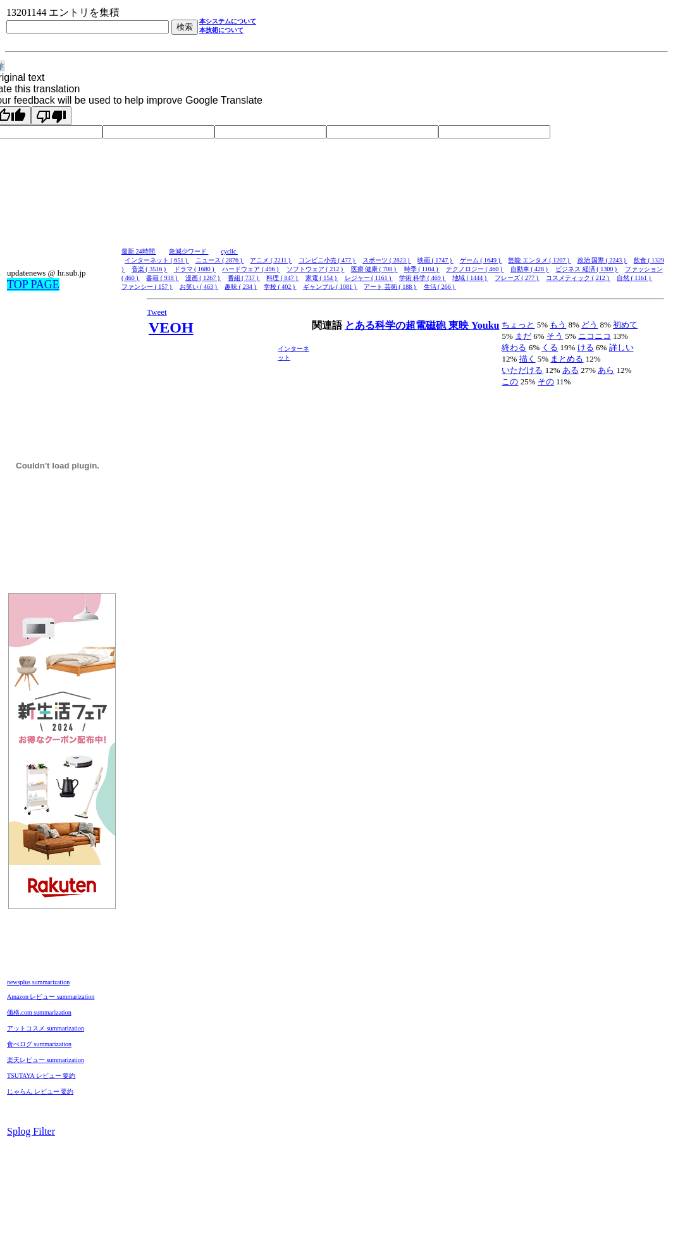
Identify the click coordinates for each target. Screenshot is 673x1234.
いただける (522, 370)
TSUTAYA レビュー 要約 (41, 1075)
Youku (485, 325)
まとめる (566, 358)
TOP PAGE (33, 284)
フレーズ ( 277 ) (517, 277)
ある (570, 370)
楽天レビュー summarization (45, 1059)
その (546, 381)
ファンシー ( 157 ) (147, 286)
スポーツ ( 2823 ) (386, 260)
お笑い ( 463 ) (199, 286)
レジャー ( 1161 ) (369, 277)
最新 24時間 (138, 251)
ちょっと (518, 324)
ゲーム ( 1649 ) (481, 260)
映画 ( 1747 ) (435, 260)
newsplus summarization (38, 982)
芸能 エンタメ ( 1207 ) (539, 260)
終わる (514, 347)
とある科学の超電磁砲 (396, 325)
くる (549, 347)
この (510, 381)
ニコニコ (594, 336)
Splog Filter (31, 1131)
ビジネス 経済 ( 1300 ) (586, 269)
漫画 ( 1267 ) (203, 277)
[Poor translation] (51, 115)
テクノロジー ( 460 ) (475, 269)
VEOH (171, 327)
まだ (523, 336)
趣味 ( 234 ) (241, 286)
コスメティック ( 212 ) (578, 277)
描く (527, 358)
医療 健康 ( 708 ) (374, 269)
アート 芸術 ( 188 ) (390, 286)
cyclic (229, 251)
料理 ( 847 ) (282, 277)
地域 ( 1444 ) (470, 277)
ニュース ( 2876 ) (219, 260)
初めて (625, 324)
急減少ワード (189, 251)
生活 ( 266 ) (440, 286)
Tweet (157, 312)
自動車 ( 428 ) (530, 269)
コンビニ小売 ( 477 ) (328, 260)
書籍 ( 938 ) (162, 277)
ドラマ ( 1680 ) (195, 269)
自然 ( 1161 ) (634, 277)
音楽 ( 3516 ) (150, 269)
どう (589, 324)
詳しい (621, 347)
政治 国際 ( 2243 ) (602, 260)
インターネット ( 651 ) (157, 260)
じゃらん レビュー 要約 (40, 1091)
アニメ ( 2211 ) (271, 260)
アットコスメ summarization (45, 1028)
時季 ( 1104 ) (422, 269)
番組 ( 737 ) (244, 277)
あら (606, 370)
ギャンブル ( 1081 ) (330, 286)
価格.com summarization (39, 1012)
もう (558, 324)
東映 (459, 325)
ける (585, 347)
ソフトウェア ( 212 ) (316, 269)
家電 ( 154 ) (322, 277)
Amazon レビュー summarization (50, 996)
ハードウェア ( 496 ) (251, 269)
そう (554, 336)
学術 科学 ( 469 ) (422, 277)
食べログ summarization (39, 1044)
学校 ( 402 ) (280, 286)
